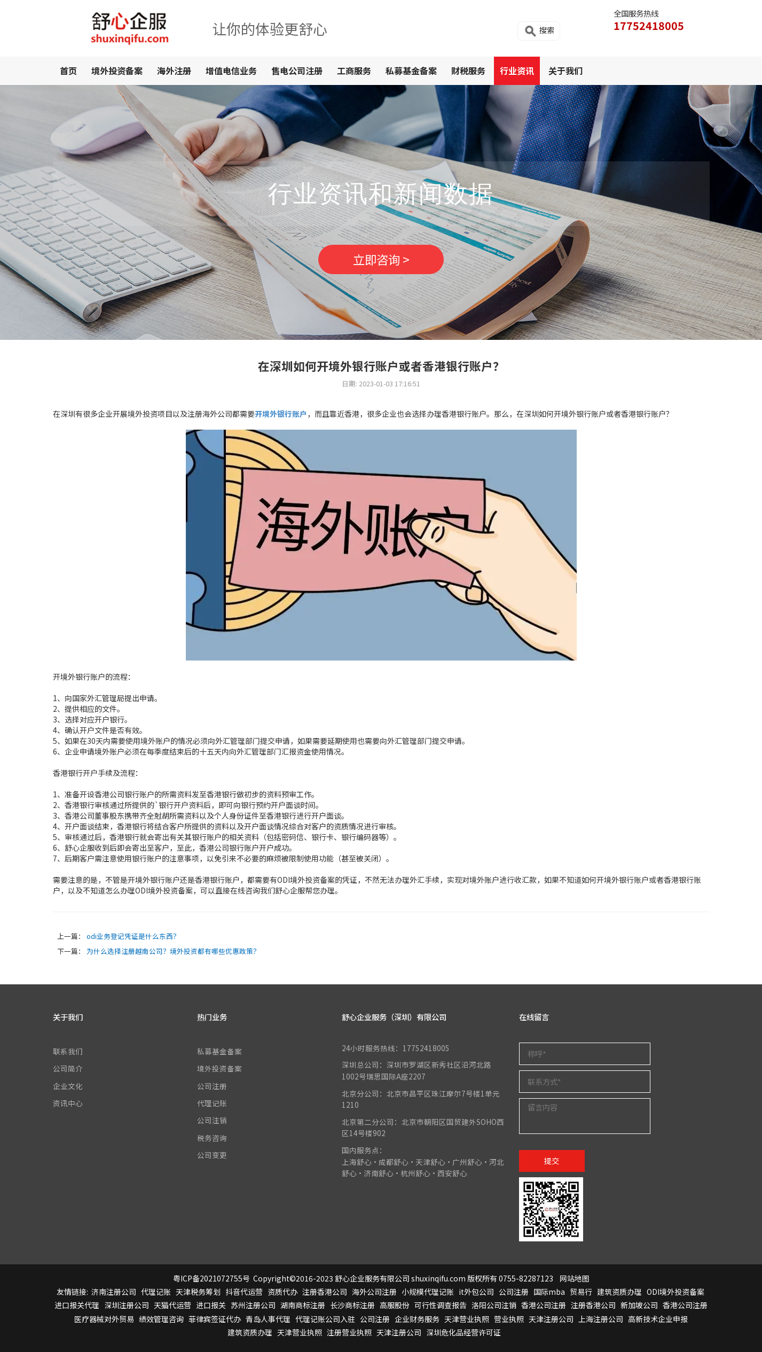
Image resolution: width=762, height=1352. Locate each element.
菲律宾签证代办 (214, 1319)
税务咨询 (212, 1137)
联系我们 (68, 1051)
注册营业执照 (349, 1332)
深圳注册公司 (126, 1305)
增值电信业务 (231, 70)
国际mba (549, 1291)
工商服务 (354, 70)
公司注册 (212, 1086)
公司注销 (212, 1120)
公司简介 (68, 1068)
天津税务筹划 (198, 1291)
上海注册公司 (600, 1319)
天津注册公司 (551, 1319)
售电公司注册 (297, 70)
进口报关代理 (76, 1305)
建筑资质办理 (619, 1291)
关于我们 (565, 70)
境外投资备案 (117, 70)
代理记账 (212, 1103)
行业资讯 (517, 70)
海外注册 (174, 70)
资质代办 (282, 1291)
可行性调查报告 (440, 1305)
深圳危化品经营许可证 (463, 1332)
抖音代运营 (244, 1291)
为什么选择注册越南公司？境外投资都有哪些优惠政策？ (173, 951)
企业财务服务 (417, 1319)
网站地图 (575, 1278)
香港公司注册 (543, 1305)
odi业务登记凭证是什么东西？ (133, 936)
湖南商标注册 (302, 1305)
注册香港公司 (324, 1291)
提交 (551, 1160)
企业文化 (68, 1086)
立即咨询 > (381, 259)
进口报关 (211, 1305)
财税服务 (468, 70)
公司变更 (212, 1154)
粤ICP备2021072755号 (211, 1278)
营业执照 (509, 1319)
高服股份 (395, 1305)
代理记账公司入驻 (325, 1319)
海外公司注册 (374, 1291)
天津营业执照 (466, 1319)
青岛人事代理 (268, 1319)
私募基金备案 (411, 70)
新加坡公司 (639, 1305)
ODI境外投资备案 (675, 1291)
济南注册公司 (113, 1291)
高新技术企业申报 (658, 1319)
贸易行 (581, 1291)
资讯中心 (68, 1103)
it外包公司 (476, 1291)
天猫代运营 (172, 1305)
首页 (68, 70)
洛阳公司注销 (494, 1305)
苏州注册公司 (253, 1305)
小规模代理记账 (428, 1291)
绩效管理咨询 (161, 1319)
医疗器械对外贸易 (104, 1319)
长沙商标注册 (352, 1305)
